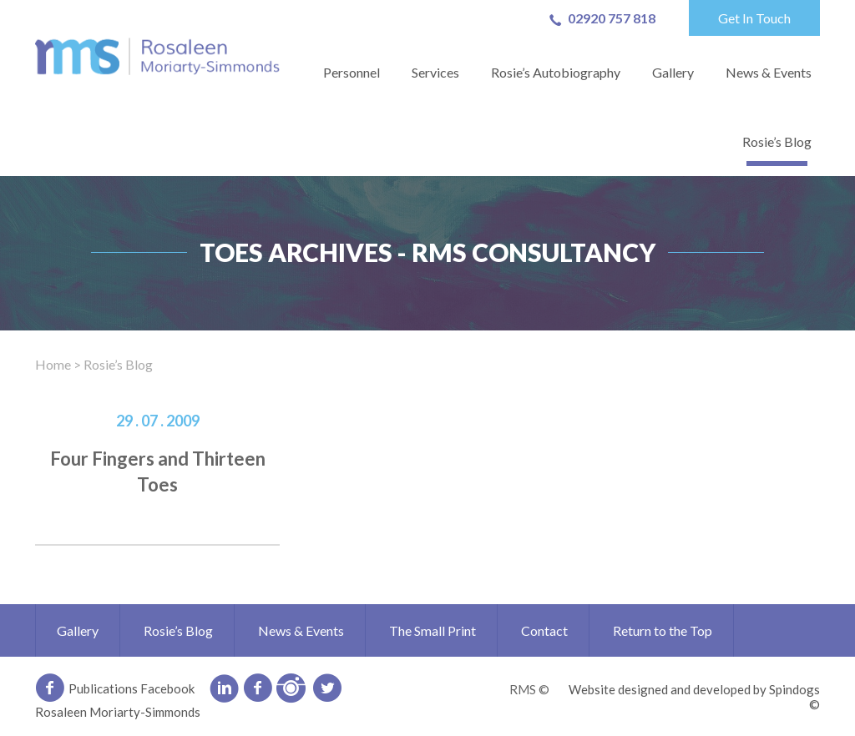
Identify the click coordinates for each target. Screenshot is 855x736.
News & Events (769, 72)
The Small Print (432, 630)
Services (435, 72)
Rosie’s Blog (777, 141)
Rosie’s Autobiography (555, 72)
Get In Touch (754, 18)
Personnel (351, 72)
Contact (544, 630)
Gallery (673, 72)
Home (53, 364)
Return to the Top (662, 630)
